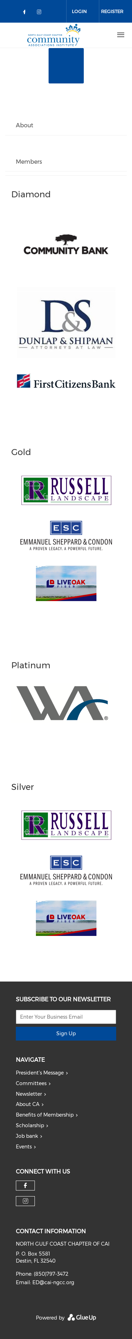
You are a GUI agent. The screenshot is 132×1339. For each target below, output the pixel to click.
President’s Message (40, 1073)
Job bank (27, 1136)
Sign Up (66, 1033)
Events (24, 1146)
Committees (31, 1083)
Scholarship (30, 1125)
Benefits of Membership (45, 1115)
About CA (27, 1104)
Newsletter (29, 1094)
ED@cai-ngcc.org (53, 1282)
